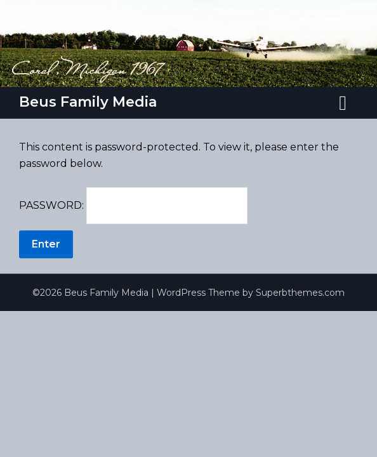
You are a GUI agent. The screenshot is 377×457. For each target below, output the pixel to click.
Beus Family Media (88, 101)
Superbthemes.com (300, 292)
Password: (133, 205)
